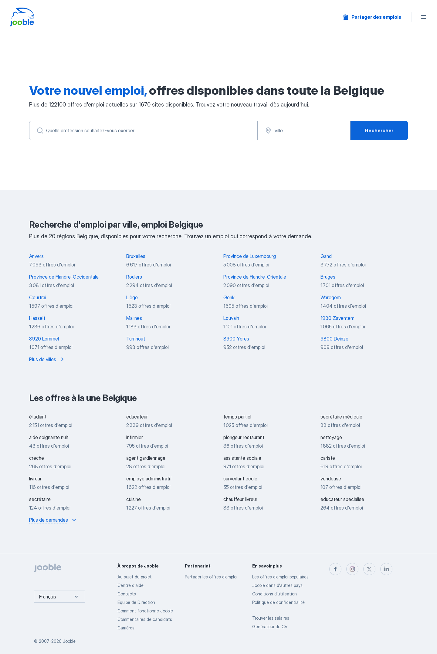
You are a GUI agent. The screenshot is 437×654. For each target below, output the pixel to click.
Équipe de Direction (136, 602)
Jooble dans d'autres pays (277, 585)
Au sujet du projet (134, 576)
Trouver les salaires (270, 618)
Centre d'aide (130, 585)
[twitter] (369, 569)
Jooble (69, 641)
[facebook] (335, 569)
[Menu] (423, 17)
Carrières (125, 627)
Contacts (126, 593)
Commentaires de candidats (144, 619)
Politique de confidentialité (278, 602)
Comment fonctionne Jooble (145, 610)
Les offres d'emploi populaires (280, 576)
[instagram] (352, 569)
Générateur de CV (269, 626)
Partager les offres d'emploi (211, 576)
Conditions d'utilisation (274, 593)
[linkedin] (386, 569)
